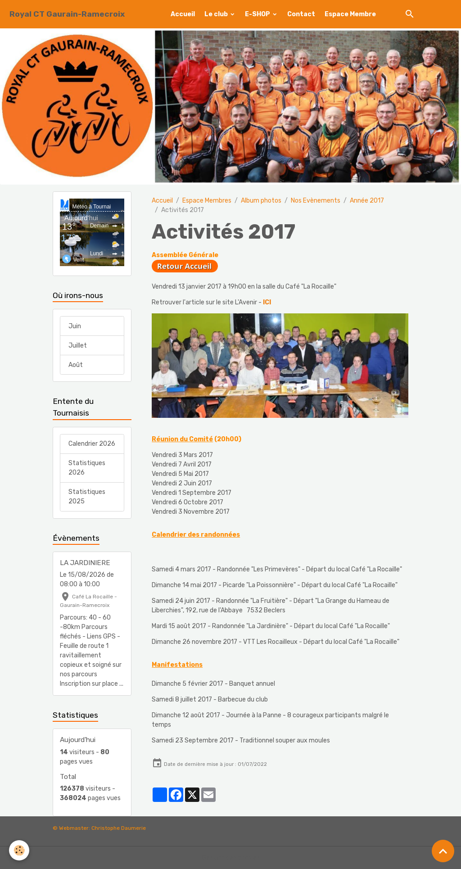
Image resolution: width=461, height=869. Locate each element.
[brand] (67, 14)
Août (75, 365)
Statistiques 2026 (86, 467)
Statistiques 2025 (86, 496)
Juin (74, 326)
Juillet (77, 345)
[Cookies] (19, 850)
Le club (216, 14)
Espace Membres (206, 200)
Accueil (183, 14)
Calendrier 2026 (91, 444)
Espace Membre (350, 14)
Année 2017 (367, 200)
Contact (301, 14)
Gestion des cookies (231, 857)
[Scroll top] (443, 851)
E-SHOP (258, 14)
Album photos (261, 200)
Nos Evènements (315, 200)
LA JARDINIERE (85, 563)
